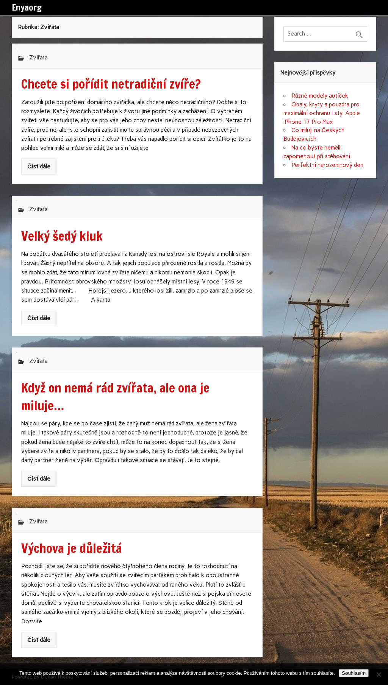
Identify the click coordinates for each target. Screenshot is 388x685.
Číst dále (38, 166)
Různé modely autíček (319, 95)
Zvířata (38, 57)
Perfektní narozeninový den (327, 165)
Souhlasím (354, 673)
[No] (378, 674)
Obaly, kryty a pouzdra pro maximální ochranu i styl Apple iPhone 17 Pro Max (321, 113)
